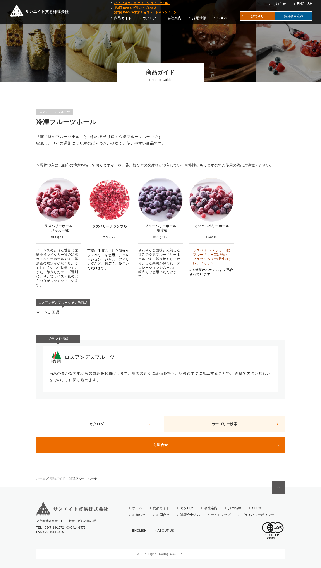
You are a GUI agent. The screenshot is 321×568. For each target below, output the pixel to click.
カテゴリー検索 (224, 424)
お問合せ (160, 445)
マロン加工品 (48, 312)
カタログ (96, 424)
